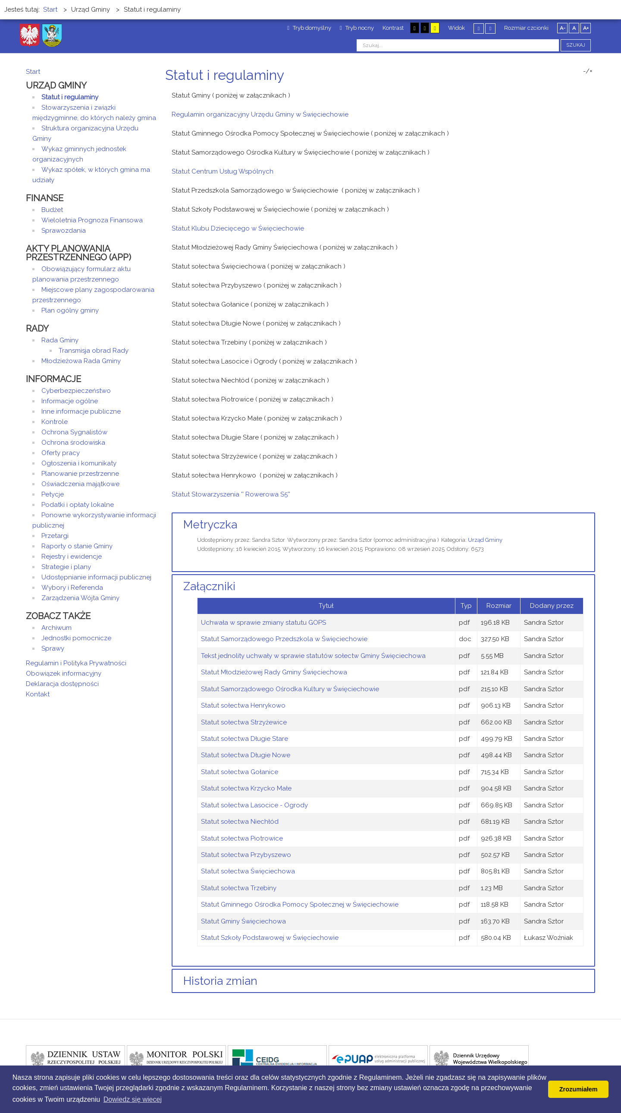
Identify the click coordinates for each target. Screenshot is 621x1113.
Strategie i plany (66, 567)
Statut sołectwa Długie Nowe (245, 755)
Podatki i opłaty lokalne (77, 505)
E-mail (593, 91)
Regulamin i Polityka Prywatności (76, 663)
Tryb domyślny (309, 27)
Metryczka (210, 524)
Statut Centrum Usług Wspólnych (222, 171)
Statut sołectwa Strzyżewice (244, 722)
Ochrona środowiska (73, 442)
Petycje (52, 494)
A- (562, 28)
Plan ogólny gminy (70, 310)
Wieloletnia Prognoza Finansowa (92, 220)
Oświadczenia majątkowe (80, 484)
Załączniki (209, 586)
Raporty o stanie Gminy (77, 546)
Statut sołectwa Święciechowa (248, 871)
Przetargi (55, 536)
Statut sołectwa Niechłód (240, 821)
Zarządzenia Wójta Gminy (80, 598)
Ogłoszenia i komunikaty (78, 463)
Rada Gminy (59, 340)
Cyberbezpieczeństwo (76, 391)
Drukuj (582, 91)
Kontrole (54, 422)
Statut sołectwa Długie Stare (244, 739)
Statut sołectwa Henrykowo (243, 705)
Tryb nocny (357, 27)
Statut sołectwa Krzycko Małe (246, 788)
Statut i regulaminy (69, 97)
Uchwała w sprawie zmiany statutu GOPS (263, 622)
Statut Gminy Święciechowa (243, 921)
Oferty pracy (60, 453)
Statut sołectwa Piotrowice (242, 838)
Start (33, 72)
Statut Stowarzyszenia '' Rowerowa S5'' (231, 494)
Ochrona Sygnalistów (74, 432)
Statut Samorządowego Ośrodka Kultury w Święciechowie (290, 689)
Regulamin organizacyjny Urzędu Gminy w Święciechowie (260, 114)
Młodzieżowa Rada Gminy (81, 361)
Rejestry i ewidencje (71, 556)
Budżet (52, 210)
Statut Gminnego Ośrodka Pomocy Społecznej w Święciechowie (299, 904)
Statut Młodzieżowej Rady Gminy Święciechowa (274, 672)
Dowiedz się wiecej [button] (133, 1099)
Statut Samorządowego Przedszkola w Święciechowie (284, 639)
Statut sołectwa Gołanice (239, 772)
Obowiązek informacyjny (63, 673)
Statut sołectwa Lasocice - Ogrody (254, 805)
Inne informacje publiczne (81, 411)
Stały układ (479, 28)
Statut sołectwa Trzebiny (238, 888)
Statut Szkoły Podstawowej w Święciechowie (270, 938)
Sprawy (52, 648)
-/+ (588, 71)
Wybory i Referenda (72, 587)
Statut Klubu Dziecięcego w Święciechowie (238, 228)
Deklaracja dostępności (62, 684)
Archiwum (56, 628)
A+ (586, 28)
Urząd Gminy (485, 540)
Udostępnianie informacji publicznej (96, 577)
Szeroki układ (490, 28)
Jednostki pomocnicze (76, 638)
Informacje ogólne (69, 401)
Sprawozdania (63, 230)
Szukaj (575, 45)
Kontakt (38, 694)
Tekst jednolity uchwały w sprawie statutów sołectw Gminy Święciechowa (313, 656)
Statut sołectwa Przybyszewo (246, 855)
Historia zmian (220, 980)
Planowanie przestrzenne (80, 473)
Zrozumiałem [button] (578, 1089)
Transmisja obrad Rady (94, 350)
